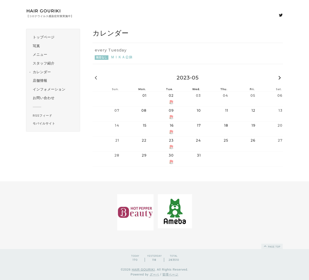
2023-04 (96, 77)
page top (272, 246)
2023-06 (279, 77)
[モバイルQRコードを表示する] (55, 123)
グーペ (154, 274)
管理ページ (170, 274)
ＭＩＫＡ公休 (122, 57)
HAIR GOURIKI (43, 10)
